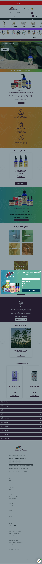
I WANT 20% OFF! (31, 290)
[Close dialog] (40, 271)
